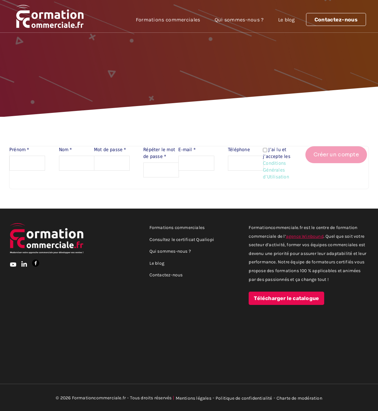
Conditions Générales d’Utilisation (276, 170)
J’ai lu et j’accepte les (277, 163)
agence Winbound (305, 236)
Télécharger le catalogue (286, 298)
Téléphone (239, 149)
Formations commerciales (168, 19)
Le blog (286, 19)
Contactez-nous (336, 20)
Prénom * (19, 149)
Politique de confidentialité (244, 398)
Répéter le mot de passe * (159, 153)
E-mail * (186, 149)
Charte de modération (299, 398)
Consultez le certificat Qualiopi (181, 239)
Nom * (65, 149)
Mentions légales (193, 398)
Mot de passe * (110, 149)
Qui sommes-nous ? (239, 19)
